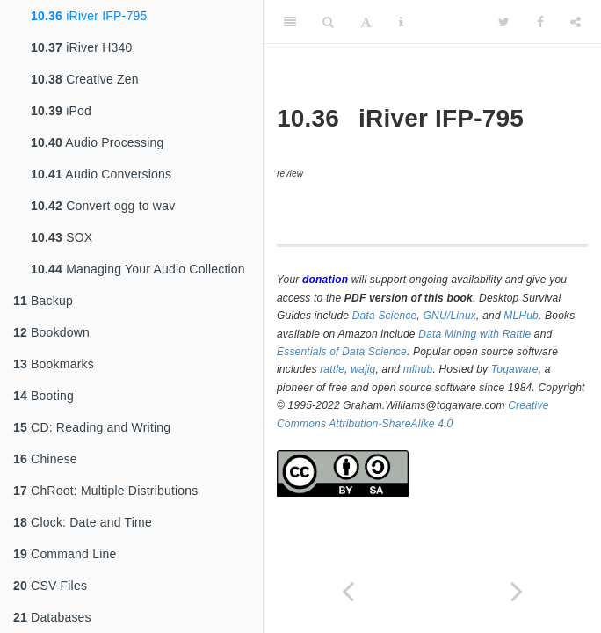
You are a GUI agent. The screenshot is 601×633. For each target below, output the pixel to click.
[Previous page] (348, 591)
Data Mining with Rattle (474, 334)
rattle (332, 369)
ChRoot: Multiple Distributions (105, 491)
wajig (363, 369)
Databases (52, 617)
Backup (43, 301)
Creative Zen (85, 79)
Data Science (384, 315)
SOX (61, 237)
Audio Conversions (101, 174)
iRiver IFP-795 (89, 16)
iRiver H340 (81, 47)
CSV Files (50, 585)
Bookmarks (53, 364)
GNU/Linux (450, 315)
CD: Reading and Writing (91, 427)
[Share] (575, 22)
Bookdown (51, 332)
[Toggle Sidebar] (290, 22)
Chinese (45, 459)
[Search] (328, 22)
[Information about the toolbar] (401, 22)
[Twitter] (504, 22)
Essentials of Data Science (342, 352)
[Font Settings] (366, 22)
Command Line (64, 554)
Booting (43, 396)
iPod (61, 111)
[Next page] (516, 591)
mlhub (418, 369)
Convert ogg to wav (103, 206)
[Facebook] (540, 22)
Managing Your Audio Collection (138, 269)
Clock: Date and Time (82, 522)
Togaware (515, 369)
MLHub (521, 315)
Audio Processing (97, 142)
